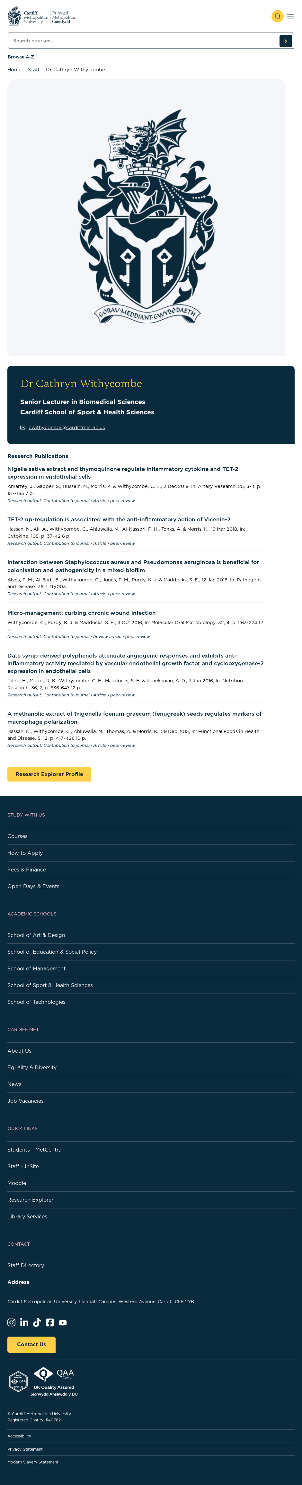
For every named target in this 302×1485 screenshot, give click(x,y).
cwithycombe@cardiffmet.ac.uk (62, 427)
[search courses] (286, 41)
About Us (19, 1050)
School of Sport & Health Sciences (50, 985)
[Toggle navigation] (290, 16)
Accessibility (19, 1436)
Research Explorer (30, 1199)
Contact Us (31, 1344)
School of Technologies (36, 1001)
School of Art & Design (36, 935)
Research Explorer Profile (49, 774)
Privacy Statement (25, 1449)
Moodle (16, 1183)
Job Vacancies (25, 1100)
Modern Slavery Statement (32, 1462)
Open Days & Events (33, 886)
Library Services (27, 1216)
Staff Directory (25, 1265)
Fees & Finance (26, 869)
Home (14, 69)
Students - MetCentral (35, 1149)
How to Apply (25, 852)
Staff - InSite (23, 1166)
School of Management (36, 968)
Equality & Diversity (32, 1067)
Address (18, 1282)
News (14, 1084)
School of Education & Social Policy (52, 951)
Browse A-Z (21, 57)
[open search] (277, 16)
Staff (34, 69)
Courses (17, 836)
